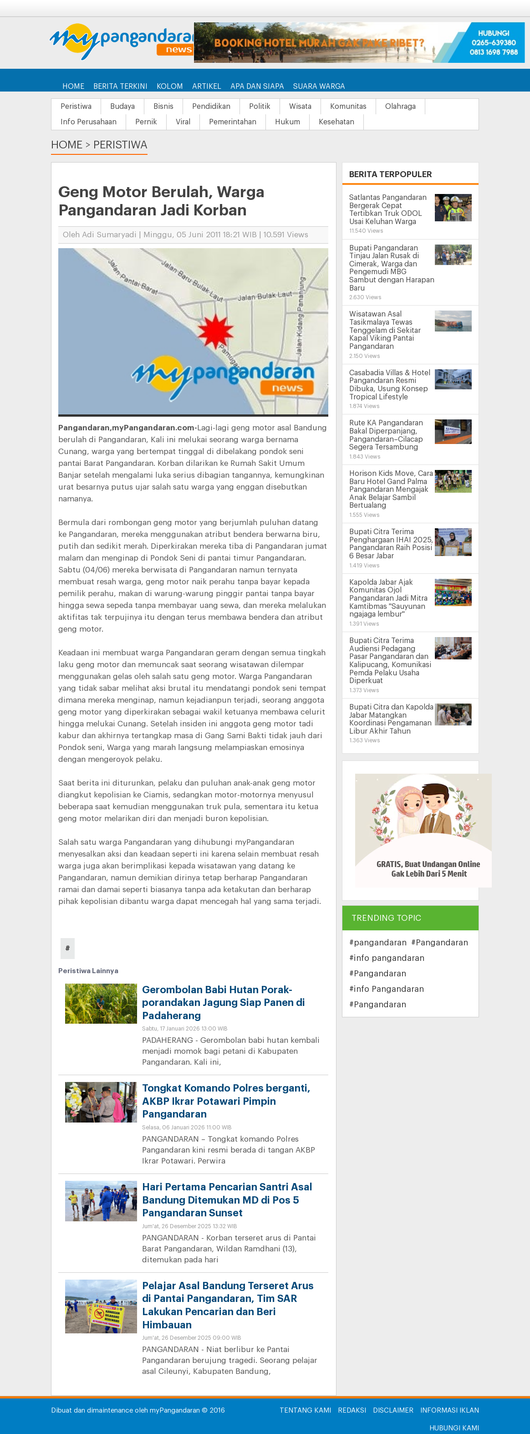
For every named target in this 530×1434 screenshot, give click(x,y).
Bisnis (163, 106)
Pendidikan (211, 106)
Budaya (122, 106)
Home (73, 86)
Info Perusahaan (89, 122)
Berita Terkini (120, 86)
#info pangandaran (386, 958)
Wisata (300, 106)
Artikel (206, 86)
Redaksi (352, 1410)
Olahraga (400, 106)
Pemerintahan (232, 122)
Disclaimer (393, 1410)
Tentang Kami (305, 1410)
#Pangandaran (439, 943)
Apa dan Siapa (257, 86)
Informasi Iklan (449, 1410)
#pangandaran (378, 943)
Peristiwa (76, 106)
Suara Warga (319, 86)
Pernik (146, 122)
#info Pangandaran (386, 989)
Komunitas (348, 106)
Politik (259, 106)
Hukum (287, 122)
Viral (183, 122)
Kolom (170, 86)
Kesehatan (336, 122)
